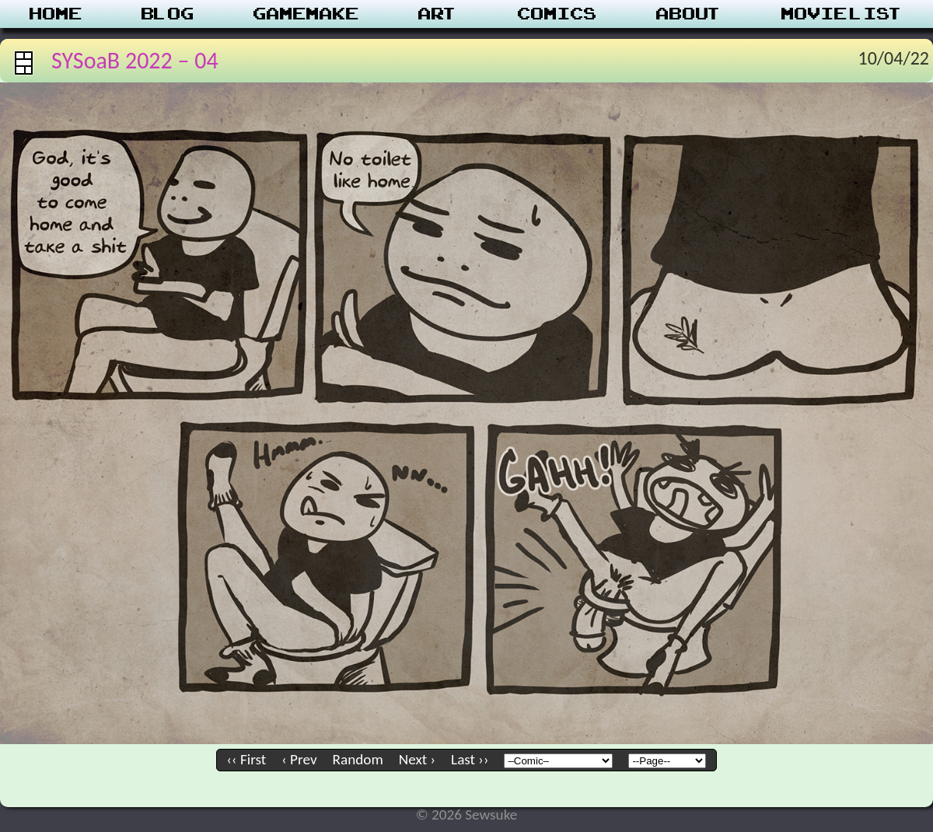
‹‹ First (247, 759)
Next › (417, 759)
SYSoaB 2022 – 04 (134, 60)
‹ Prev (298, 759)
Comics (557, 14)
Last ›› (469, 759)
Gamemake (306, 14)
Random (358, 759)
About (689, 14)
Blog (168, 14)
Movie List (842, 14)
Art (438, 14)
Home (56, 14)
